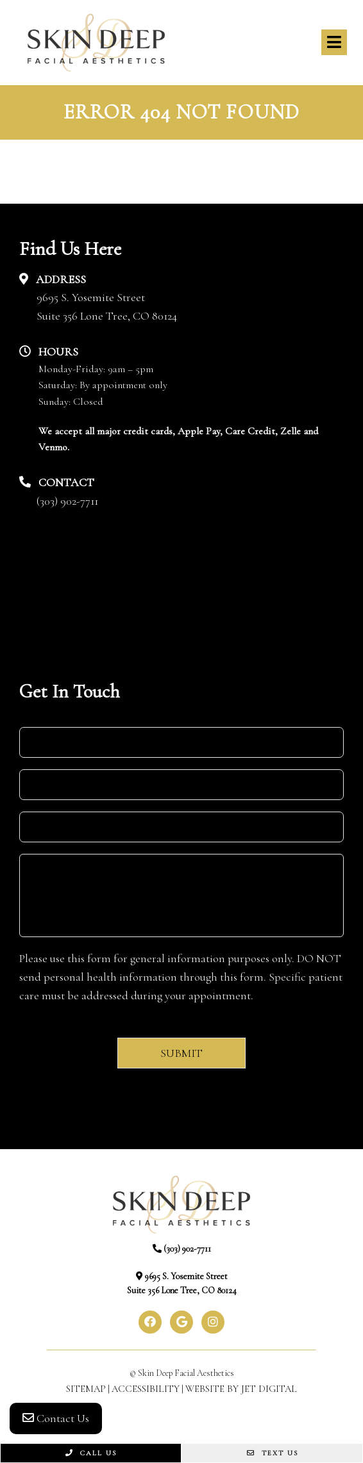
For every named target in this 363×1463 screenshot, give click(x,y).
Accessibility (146, 1388)
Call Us (91, 1453)
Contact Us (55, 1418)
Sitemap (86, 1388)
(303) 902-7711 (67, 501)
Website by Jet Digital (241, 1388)
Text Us (272, 1453)
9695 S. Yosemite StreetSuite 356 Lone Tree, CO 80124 (107, 306)
